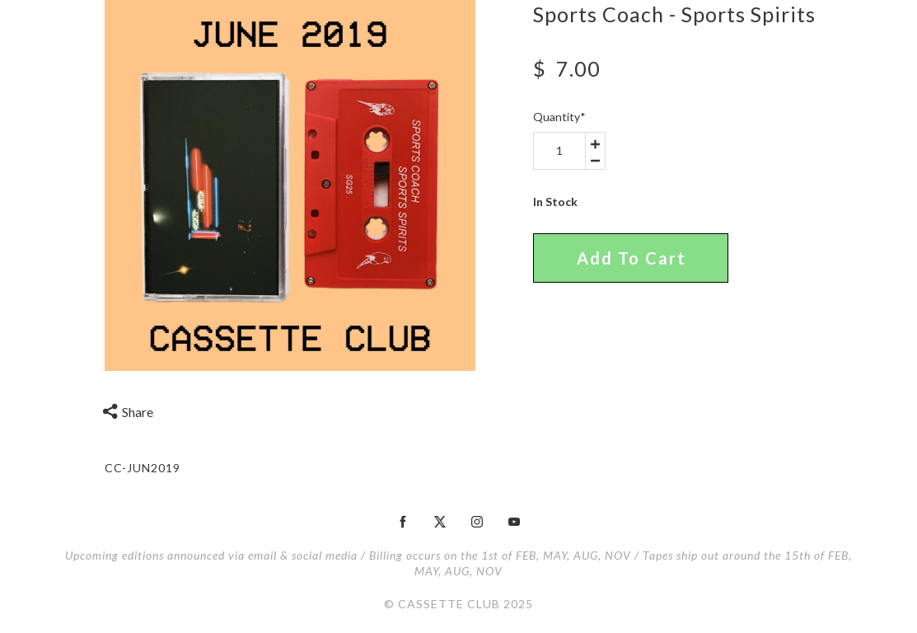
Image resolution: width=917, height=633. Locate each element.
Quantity (559, 117)
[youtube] (514, 521)
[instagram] (477, 521)
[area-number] (559, 151)
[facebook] (403, 521)
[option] (290, 185)
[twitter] (440, 521)
